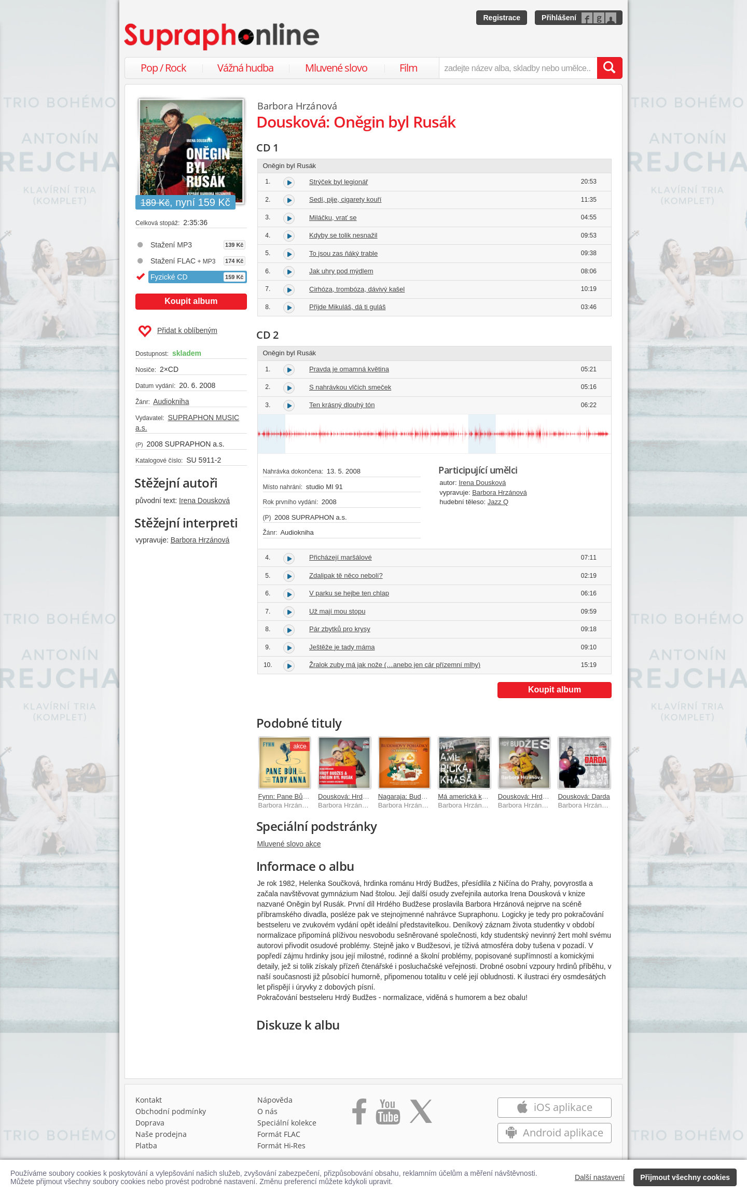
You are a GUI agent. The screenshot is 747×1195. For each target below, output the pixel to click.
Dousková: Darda (584, 796)
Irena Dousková (204, 500)
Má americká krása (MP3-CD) (482, 796)
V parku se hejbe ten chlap (349, 593)
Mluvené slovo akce (289, 844)
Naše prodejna (161, 1134)
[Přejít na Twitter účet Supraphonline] (421, 1115)
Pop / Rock (163, 68)
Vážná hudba (245, 68)
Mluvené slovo (336, 68)
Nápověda (275, 1100)
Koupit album (190, 301)
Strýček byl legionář (338, 182)
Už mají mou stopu (337, 611)
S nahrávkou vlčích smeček (350, 387)
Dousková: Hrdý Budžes (534, 796)
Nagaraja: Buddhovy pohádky (422, 796)
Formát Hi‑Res (281, 1145)
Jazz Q (498, 502)
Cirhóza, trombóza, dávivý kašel (357, 289)
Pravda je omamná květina (349, 369)
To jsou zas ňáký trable (343, 253)
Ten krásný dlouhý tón (342, 405)
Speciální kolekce (286, 1123)
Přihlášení (559, 17)
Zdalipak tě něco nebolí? (346, 575)
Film (408, 68)
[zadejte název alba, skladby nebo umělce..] (518, 68)
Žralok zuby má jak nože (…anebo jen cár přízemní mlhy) (394, 665)
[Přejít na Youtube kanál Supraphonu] (387, 1115)
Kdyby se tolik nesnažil (343, 235)
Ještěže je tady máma (342, 647)
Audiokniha (171, 401)
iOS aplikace (554, 1107)
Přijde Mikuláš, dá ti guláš (347, 307)
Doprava (149, 1123)
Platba (146, 1145)
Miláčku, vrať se (333, 217)
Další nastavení (600, 1177)
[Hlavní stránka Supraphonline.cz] (222, 36)
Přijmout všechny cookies (685, 1177)
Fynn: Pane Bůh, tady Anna (299, 796)
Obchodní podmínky (170, 1111)
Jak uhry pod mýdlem (341, 271)
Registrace (501, 17)
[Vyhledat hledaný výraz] (609, 68)
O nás (267, 1111)
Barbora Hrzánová (200, 540)
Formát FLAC (278, 1134)
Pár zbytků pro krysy (339, 629)
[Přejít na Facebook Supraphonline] (359, 1115)
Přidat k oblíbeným (177, 331)
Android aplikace (554, 1132)
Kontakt (148, 1100)
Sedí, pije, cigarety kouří (345, 199)
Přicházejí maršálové (340, 557)
